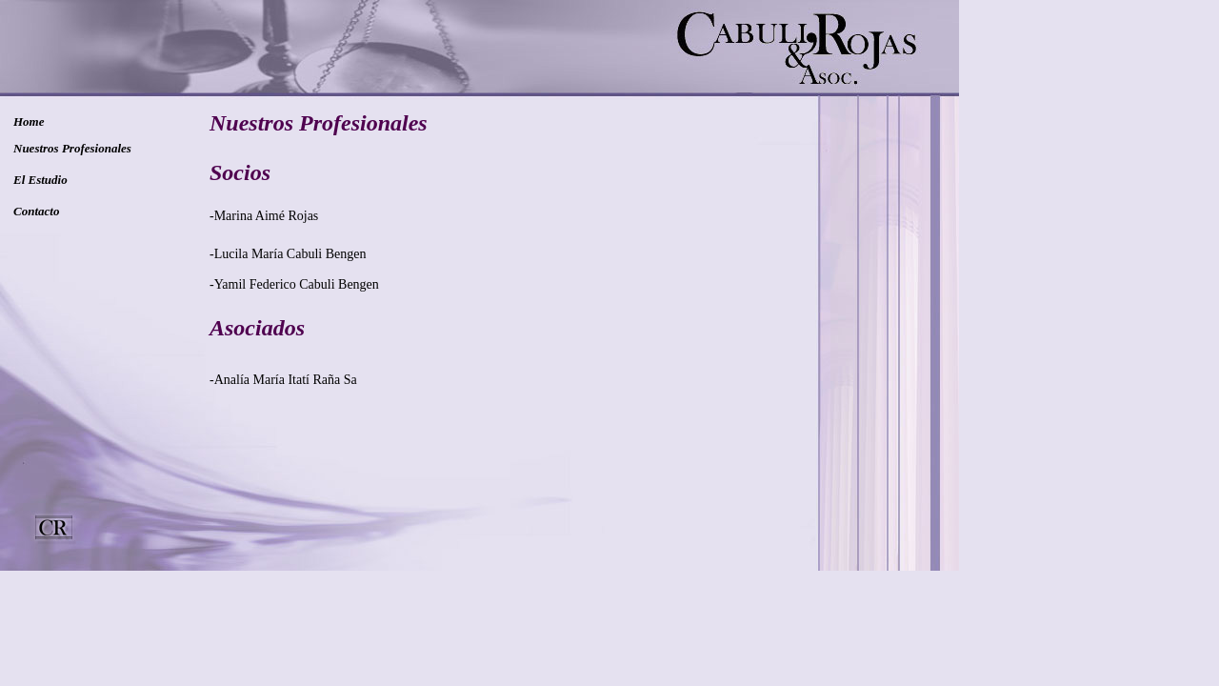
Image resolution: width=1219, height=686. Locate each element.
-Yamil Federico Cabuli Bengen (294, 284)
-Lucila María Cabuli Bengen (288, 254)
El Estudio (40, 179)
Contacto (36, 211)
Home (29, 121)
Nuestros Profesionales (72, 148)
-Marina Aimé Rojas (264, 216)
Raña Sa (333, 380)
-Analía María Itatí (260, 380)
